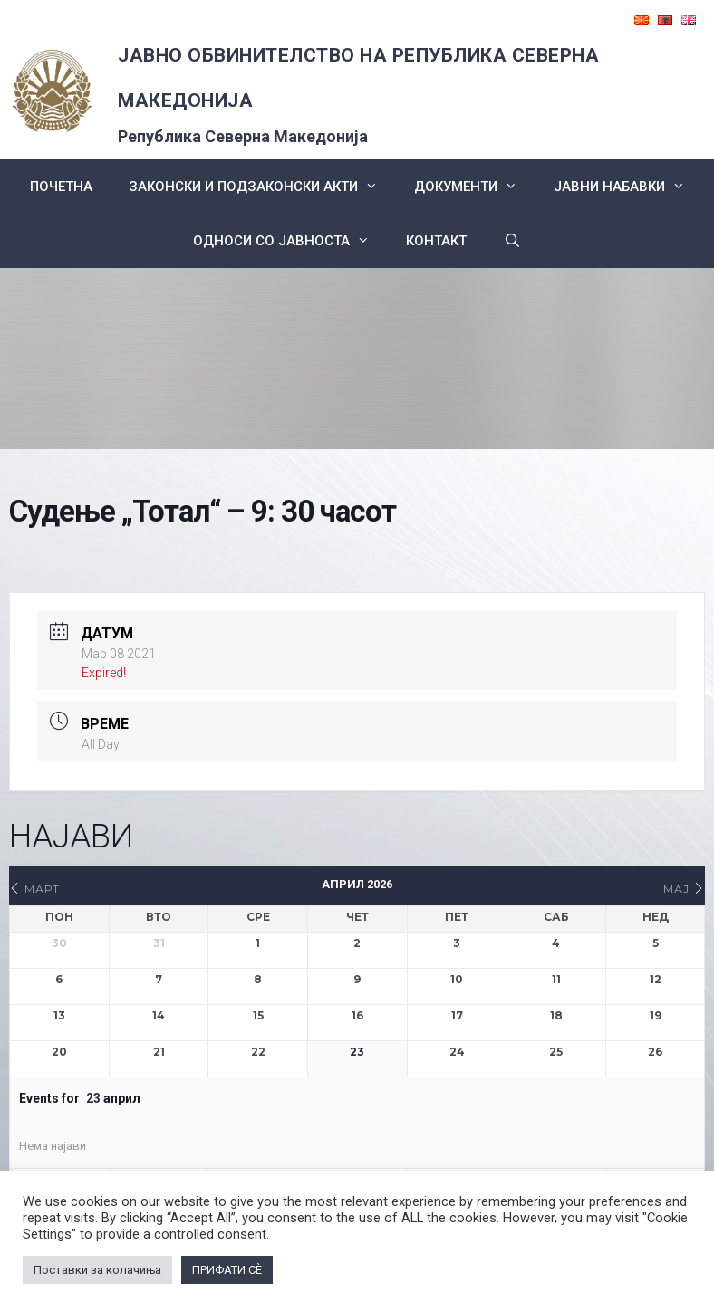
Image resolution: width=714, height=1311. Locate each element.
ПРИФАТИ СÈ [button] (227, 1270)
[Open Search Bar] (511, 241)
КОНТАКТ (436, 241)
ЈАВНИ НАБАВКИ (628, 186)
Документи (475, 186)
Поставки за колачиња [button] (97, 1270)
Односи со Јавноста (290, 241)
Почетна (61, 186)
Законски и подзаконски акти (262, 186)
